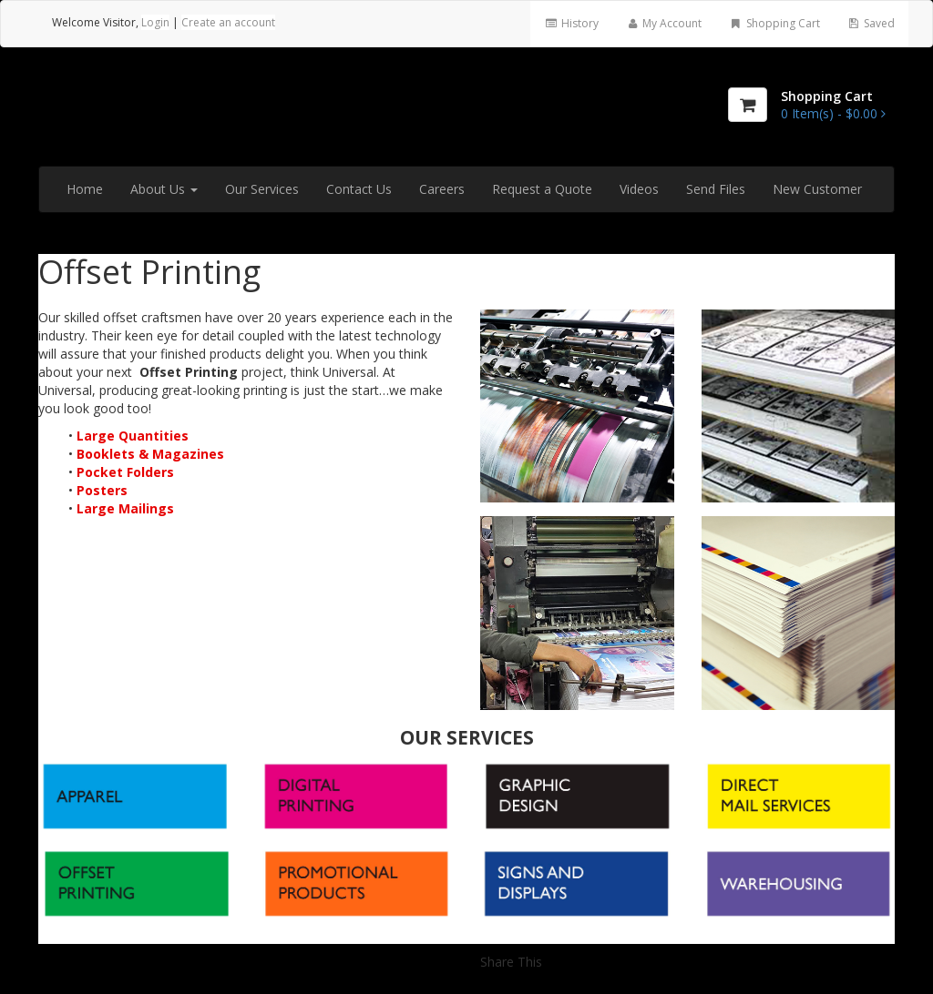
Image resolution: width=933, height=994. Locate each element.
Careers (442, 189)
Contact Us (359, 189)
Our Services (262, 189)
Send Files (715, 189)
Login (155, 22)
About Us (164, 189)
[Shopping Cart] (747, 104)
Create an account (228, 22)
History (571, 23)
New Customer (817, 189)
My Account (664, 23)
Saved (871, 23)
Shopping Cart (774, 23)
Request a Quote (542, 189)
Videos (639, 189)
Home (85, 189)
